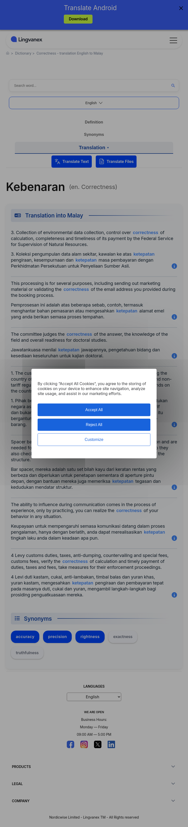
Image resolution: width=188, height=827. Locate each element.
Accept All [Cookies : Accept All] (94, 410)
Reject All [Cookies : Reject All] (94, 425)
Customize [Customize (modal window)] (94, 439)
